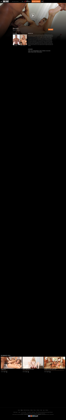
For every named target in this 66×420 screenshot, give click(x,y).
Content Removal (52, 414)
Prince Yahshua (23, 45)
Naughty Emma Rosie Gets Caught (28, 369)
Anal (31, 50)
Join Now (50, 29)
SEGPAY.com (39, 414)
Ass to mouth (48, 50)
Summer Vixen (3, 369)
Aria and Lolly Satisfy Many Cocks (50, 369)
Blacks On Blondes (3, 371)
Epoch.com (16, 414)
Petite (29, 50)
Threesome (43, 50)
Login (42, 1)
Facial (40, 50)
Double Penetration (36, 50)
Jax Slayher (15, 45)
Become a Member (36, 1)
